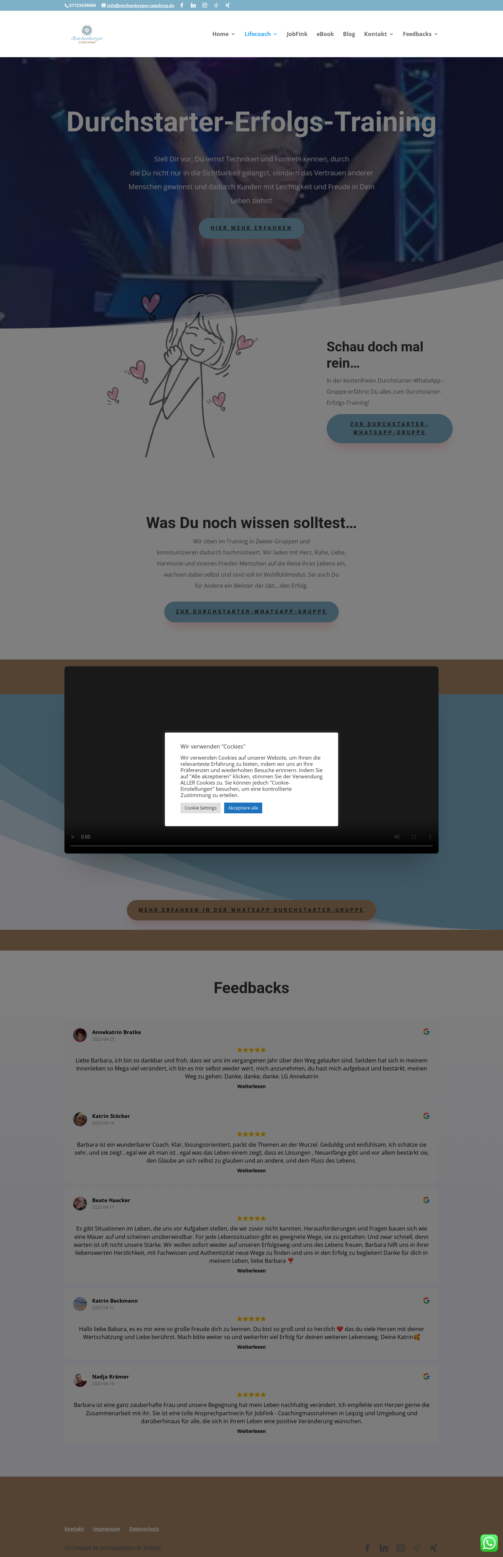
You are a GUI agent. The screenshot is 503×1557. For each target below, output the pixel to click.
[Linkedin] (193, 5)
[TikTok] (216, 5)
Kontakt (375, 35)
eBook (325, 35)
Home (220, 35)
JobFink (297, 35)
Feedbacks (417, 35)
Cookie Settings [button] (201, 808)
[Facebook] (181, 5)
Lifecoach (258, 35)
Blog (349, 35)
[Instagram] (204, 5)
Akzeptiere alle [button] (243, 808)
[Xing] (227, 5)
